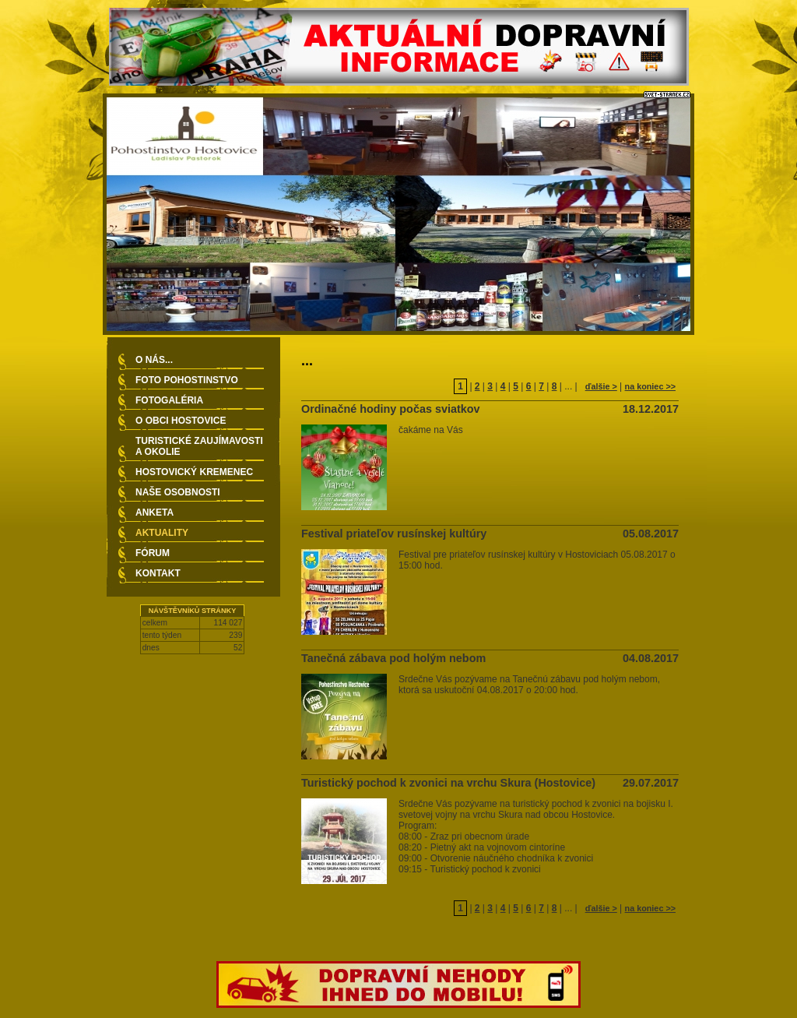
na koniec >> (650, 386)
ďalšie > (601, 386)
